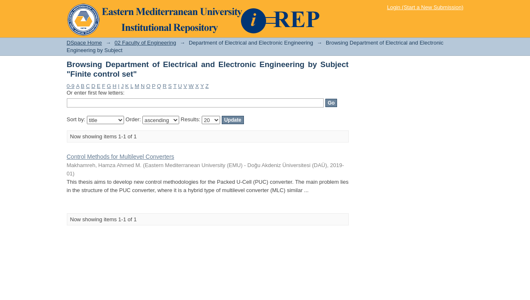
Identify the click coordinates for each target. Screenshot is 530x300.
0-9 (71, 86)
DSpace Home (84, 43)
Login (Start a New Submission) (425, 7)
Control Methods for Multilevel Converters (121, 156)
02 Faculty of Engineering (145, 43)
